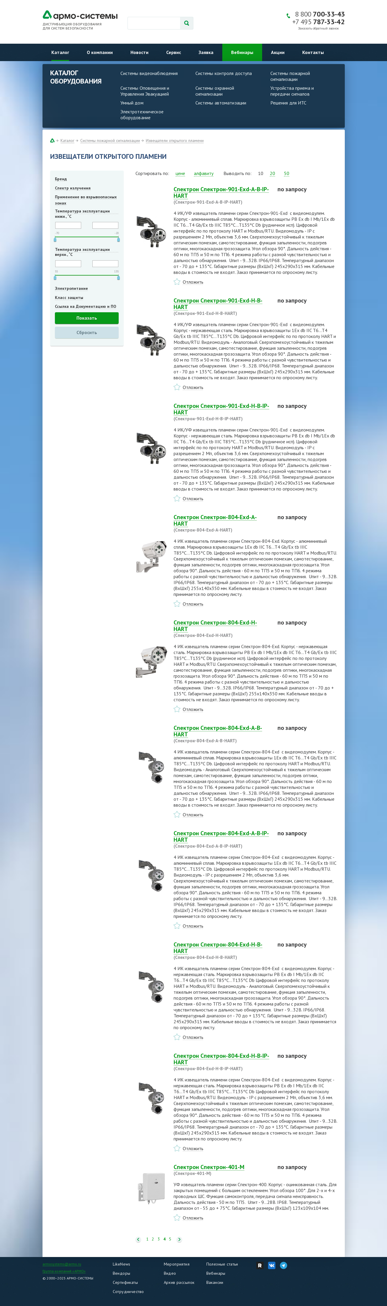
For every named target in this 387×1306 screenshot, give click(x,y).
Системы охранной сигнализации (214, 91)
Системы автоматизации (220, 103)
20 (272, 173)
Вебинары (242, 52)
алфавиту (203, 173)
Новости (139, 52)
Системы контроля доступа (223, 73)
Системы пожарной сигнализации (290, 76)
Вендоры (121, 1273)
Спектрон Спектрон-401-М (222, 1170)
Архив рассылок (179, 1282)
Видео (170, 1273)
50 (286, 173)
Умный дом (131, 103)
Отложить (193, 282)
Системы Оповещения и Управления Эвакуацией (144, 91)
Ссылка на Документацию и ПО (85, 306)
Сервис (173, 52)
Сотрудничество (128, 1291)
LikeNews (121, 1264)
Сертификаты (125, 1282)
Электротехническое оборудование (142, 114)
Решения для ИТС (288, 103)
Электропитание (71, 288)
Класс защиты (69, 297)
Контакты (313, 52)
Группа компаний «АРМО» (64, 1271)
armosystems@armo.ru (62, 1264)
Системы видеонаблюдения (149, 73)
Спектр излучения (73, 188)
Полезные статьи (222, 1264)
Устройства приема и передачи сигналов (292, 91)
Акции (278, 52)
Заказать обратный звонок (318, 28)
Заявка (206, 52)
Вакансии (214, 1282)
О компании (100, 52)
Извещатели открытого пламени (175, 140)
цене (180, 173)
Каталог (60, 52)
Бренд (61, 179)
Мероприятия (177, 1264)
